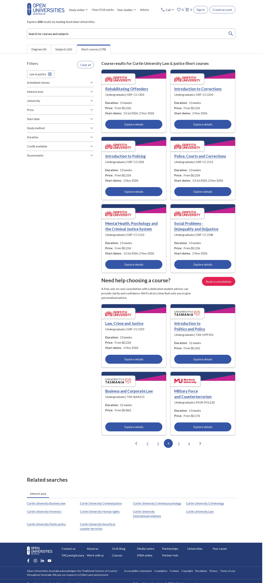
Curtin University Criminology (205, 503)
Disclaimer (201, 570)
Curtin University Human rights (100, 511)
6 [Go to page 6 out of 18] (189, 443)
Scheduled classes (60, 82)
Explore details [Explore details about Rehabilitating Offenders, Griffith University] (133, 124)
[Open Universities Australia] (46, 14)
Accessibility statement (138, 570)
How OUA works (103, 9)
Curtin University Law (199, 511)
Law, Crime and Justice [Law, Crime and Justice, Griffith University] (124, 323)
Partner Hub (170, 555)
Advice (144, 9)
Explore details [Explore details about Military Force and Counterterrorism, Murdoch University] (202, 427)
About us (92, 548)
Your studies (127, 9)
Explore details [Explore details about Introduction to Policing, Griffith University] (133, 191)
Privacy (213, 570)
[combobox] (131, 33)
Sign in (201, 9)
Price (60, 110)
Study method (60, 128)
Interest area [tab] (38, 493)
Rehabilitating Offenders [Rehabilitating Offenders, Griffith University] (126, 89)
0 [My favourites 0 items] (180, 9)
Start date (60, 119)
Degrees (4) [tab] (38, 49)
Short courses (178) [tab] (93, 49)
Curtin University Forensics (44, 511)
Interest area (60, 91)
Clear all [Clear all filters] (85, 64)
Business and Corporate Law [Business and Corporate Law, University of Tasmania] (129, 391)
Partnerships (170, 548)
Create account (222, 9)
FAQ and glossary (73, 555)
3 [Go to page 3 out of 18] (158, 443)
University (60, 100)
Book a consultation (218, 281)
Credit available (60, 146)
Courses (117, 555)
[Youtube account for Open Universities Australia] (49, 560)
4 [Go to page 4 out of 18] (168, 443)
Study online (79, 9)
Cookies (174, 570)
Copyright (187, 570)
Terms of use (227, 570)
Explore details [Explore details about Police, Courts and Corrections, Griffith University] (202, 191)
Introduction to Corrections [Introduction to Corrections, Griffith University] (197, 89)
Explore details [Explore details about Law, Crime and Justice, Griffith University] (133, 359)
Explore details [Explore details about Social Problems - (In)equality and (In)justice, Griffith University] (202, 264)
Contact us (69, 548)
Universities (195, 548)
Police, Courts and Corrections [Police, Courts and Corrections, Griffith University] (200, 156)
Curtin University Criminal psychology (157, 503)
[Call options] (167, 9)
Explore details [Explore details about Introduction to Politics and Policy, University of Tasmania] (202, 359)
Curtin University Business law (46, 503)
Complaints (160, 570)
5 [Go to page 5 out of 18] (179, 443)
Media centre (145, 548)
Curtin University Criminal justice (101, 503)
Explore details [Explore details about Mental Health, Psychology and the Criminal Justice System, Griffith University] (133, 264)
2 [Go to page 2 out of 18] (147, 443)
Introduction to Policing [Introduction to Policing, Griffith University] (125, 156)
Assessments (60, 155)
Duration (60, 137)
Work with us (95, 555)
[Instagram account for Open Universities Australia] (35, 560)
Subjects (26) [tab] (63, 49)
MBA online (144, 555)
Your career (219, 548)
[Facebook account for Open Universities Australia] (28, 560)
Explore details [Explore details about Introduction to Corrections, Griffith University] (202, 124)
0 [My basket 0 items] (188, 9)
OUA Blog (118, 548)
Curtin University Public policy (46, 524)
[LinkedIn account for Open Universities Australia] (42, 560)
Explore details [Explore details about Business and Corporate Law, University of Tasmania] (133, 427)
